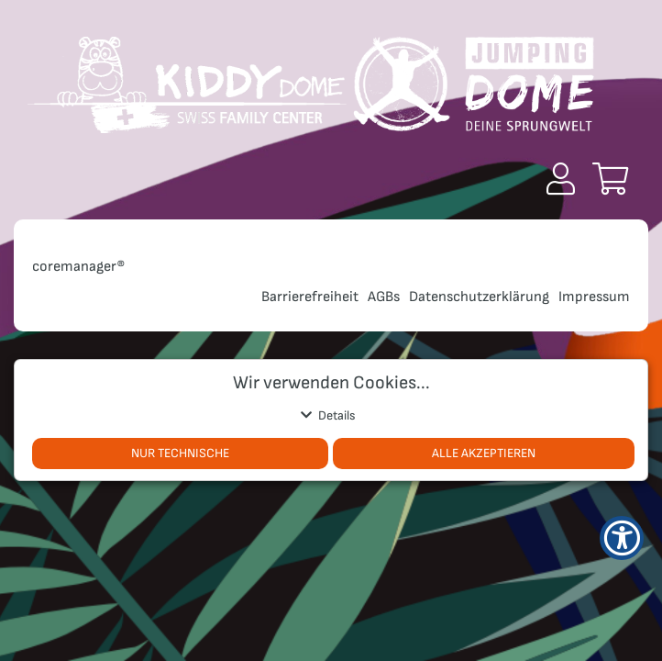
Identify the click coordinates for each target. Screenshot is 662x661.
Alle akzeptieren (483, 453)
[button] (560, 178)
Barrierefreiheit (310, 297)
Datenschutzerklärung (479, 297)
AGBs (384, 297)
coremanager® (79, 266)
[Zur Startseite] (311, 92)
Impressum (594, 297)
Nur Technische (180, 453)
